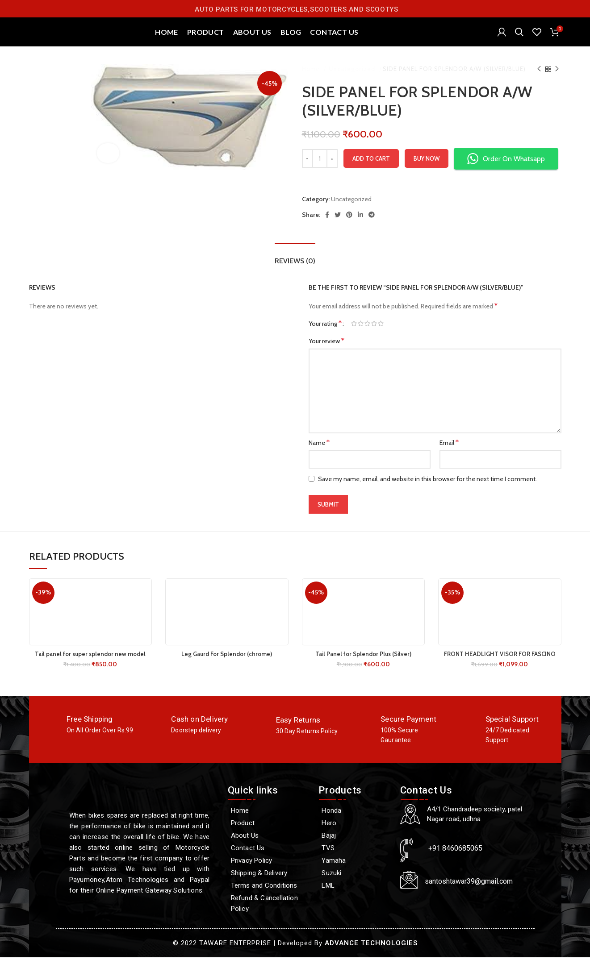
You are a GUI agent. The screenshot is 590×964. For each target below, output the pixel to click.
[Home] (269, 817)
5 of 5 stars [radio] (380, 331)
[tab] (295, 263)
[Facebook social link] (327, 221)
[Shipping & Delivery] (269, 879)
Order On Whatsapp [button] (506, 165)
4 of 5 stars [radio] (374, 331)
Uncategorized (352, 75)
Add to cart (371, 165)
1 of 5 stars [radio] (354, 331)
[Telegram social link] (371, 221)
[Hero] (354, 829)
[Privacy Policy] (269, 867)
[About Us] (269, 842)
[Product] (269, 829)
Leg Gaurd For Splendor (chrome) (227, 661)
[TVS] (354, 854)
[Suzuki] (354, 879)
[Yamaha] (354, 867)
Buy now (426, 165)
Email (449, 449)
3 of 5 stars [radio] (367, 331)
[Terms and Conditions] (269, 892)
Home (312, 75)
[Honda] (354, 817)
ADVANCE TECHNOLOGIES (371, 950)
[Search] (519, 36)
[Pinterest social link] (349, 221)
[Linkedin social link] (360, 221)
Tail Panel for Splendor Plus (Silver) (363, 661)
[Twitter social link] (337, 221)
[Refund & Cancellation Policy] (269, 910)
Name (319, 449)
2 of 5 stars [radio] (360, 331)
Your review (326, 348)
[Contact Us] (269, 854)
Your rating (325, 330)
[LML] (354, 892)
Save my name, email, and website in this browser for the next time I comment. (427, 486)
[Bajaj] (354, 842)
